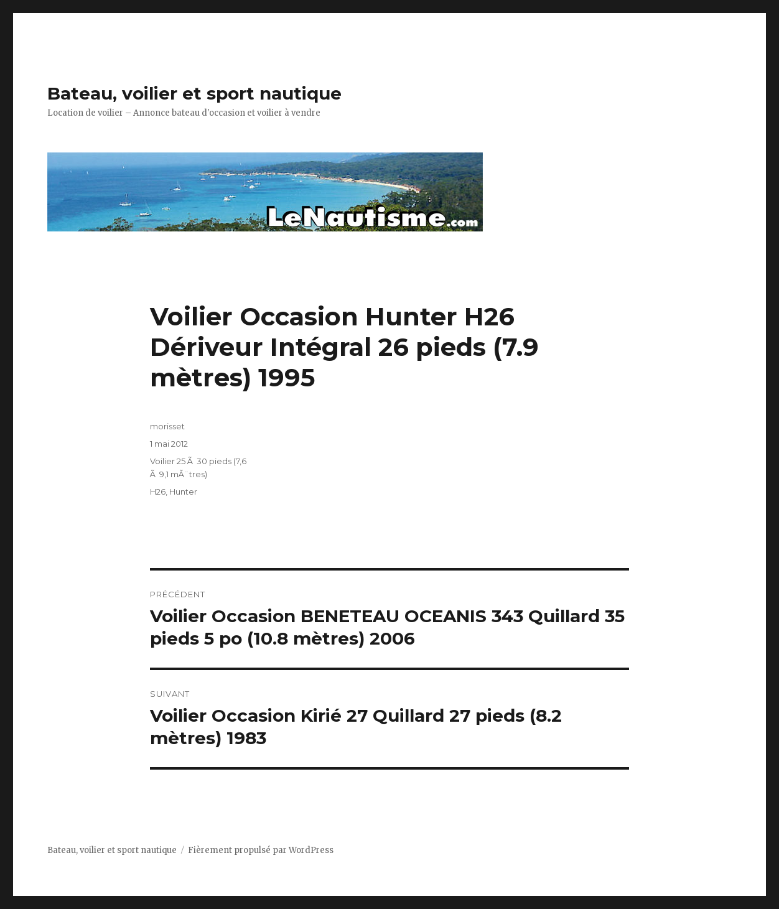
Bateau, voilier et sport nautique (194, 93)
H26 (158, 491)
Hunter (183, 491)
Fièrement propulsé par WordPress (261, 850)
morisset (167, 426)
